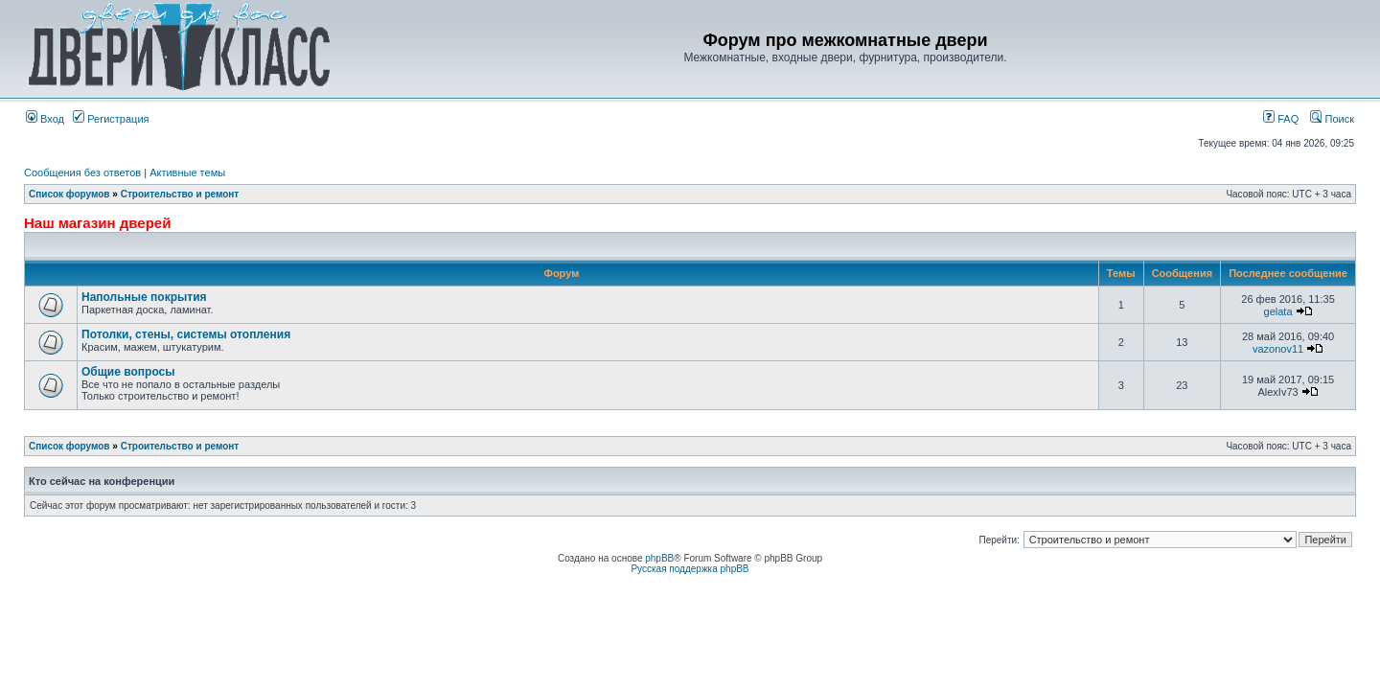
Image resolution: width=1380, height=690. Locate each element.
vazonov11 (1278, 349)
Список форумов (69, 194)
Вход (45, 119)
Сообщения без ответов (82, 172)
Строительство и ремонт (180, 194)
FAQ (1281, 119)
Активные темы (187, 172)
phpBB (659, 558)
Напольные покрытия (144, 297)
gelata (1278, 311)
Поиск (1332, 119)
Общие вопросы (127, 372)
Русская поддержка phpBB (689, 569)
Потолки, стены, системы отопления (185, 334)
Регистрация (111, 119)
